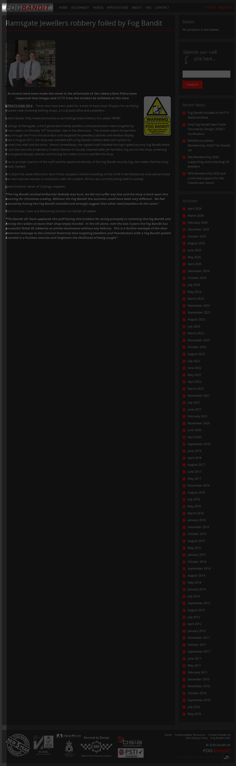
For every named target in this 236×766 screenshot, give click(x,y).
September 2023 (199, 312)
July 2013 (194, 596)
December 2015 (198, 527)
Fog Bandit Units (220, 738)
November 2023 (199, 306)
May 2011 (194, 665)
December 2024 (198, 271)
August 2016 (196, 492)
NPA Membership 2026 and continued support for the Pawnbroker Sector (206, 178)
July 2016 (194, 499)
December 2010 (198, 679)
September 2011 (199, 651)
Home (63, 8)
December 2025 (198, 229)
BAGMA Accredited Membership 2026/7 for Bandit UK (209, 145)
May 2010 (194, 714)
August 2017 (196, 465)
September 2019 (199, 444)
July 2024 (194, 285)
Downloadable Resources (190, 735)
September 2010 (199, 700)
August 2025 (196, 243)
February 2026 (198, 223)
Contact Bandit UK (219, 735)
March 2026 (196, 216)
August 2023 (196, 319)
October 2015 (197, 534)
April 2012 (195, 624)
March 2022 (196, 389)
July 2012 (194, 617)
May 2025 (194, 257)
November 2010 (199, 686)
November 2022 (199, 340)
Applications (117, 8)
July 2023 (194, 326)
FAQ (148, 8)
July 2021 (194, 402)
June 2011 (194, 658)
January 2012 (197, 631)
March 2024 (196, 299)
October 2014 (197, 562)
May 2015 (194, 548)
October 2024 (197, 278)
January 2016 (197, 520)
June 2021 (194, 409)
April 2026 (195, 209)
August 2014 (196, 575)
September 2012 (199, 603)
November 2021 (199, 396)
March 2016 (196, 513)
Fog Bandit (80, 8)
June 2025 (194, 250)
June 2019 (194, 451)
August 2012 (196, 610)
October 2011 (197, 645)
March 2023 (196, 333)
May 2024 (194, 292)
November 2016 (199, 485)
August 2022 (196, 354)
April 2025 (195, 264)
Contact (162, 8)
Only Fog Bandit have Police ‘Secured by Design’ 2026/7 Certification (207, 129)
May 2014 (194, 582)
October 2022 (197, 347)
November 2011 (199, 638)
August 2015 (196, 541)
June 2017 (194, 472)
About (137, 8)
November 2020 (199, 423)
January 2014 (197, 589)
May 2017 (194, 479)
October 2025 (197, 236)
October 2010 (197, 693)
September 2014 (199, 568)
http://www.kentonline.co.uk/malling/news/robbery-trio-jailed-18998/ (73, 118)
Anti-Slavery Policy (197, 738)
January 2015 (197, 555)
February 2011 (198, 672)
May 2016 (194, 506)
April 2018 (195, 458)
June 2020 (194, 430)
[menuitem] (63, 7)
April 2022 (195, 382)
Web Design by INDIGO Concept (203, 757)
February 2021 (198, 416)
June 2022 (194, 368)
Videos (98, 8)
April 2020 (195, 437)
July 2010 (194, 707)
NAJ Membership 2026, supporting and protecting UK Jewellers (208, 161)
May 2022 (194, 375)
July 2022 (194, 361)
